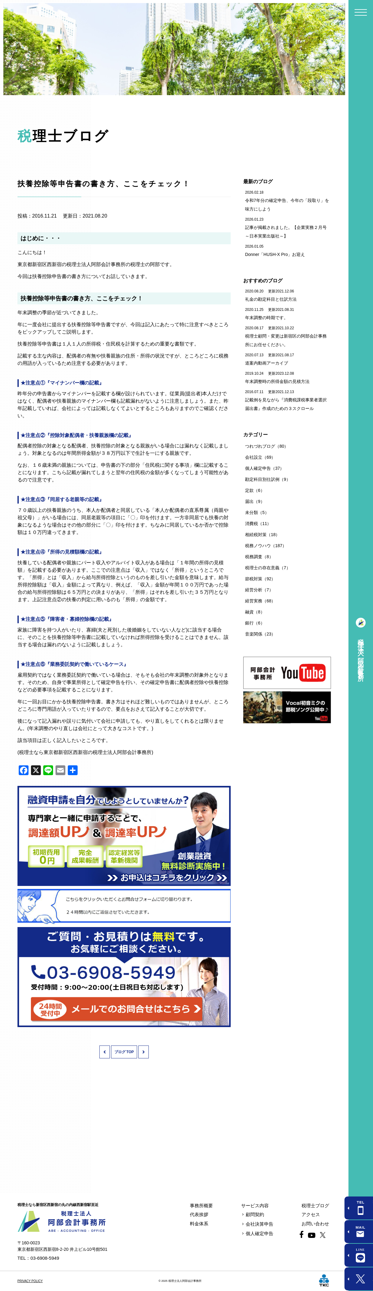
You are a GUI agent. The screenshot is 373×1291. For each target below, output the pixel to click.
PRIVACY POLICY (30, 1281)
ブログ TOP (124, 1052)
